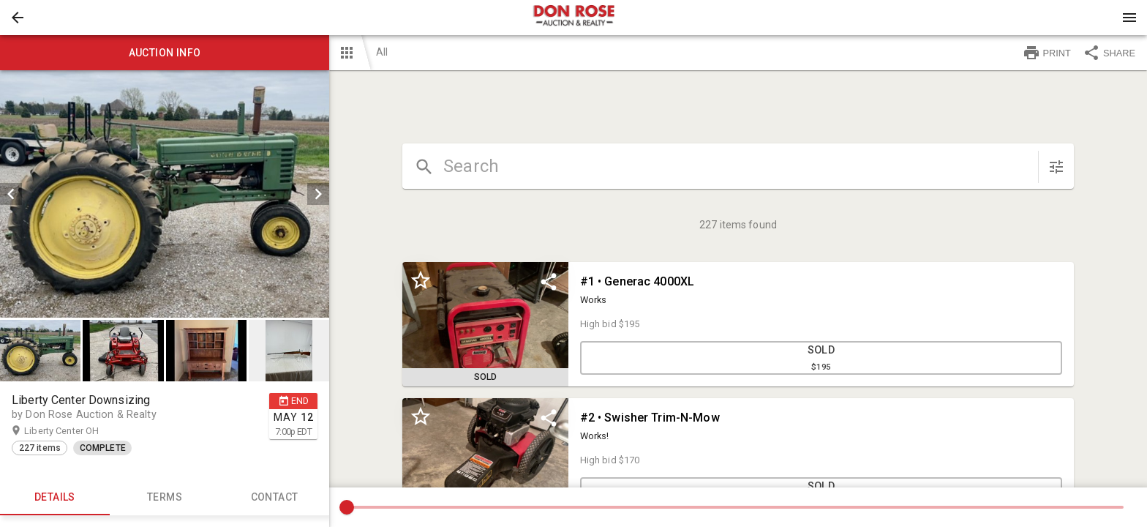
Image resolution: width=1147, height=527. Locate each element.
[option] (164, 194)
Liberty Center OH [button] (75, 431)
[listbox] (164, 194)
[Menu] (1129, 17)
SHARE (1109, 52)
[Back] (17, 17)
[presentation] (573, 17)
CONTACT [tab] (274, 497)
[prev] (11, 194)
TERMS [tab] (164, 497)
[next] (318, 194)
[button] (17, 17)
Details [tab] (55, 497)
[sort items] (1056, 167)
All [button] (382, 52)
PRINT (1047, 52)
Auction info (164, 52)
